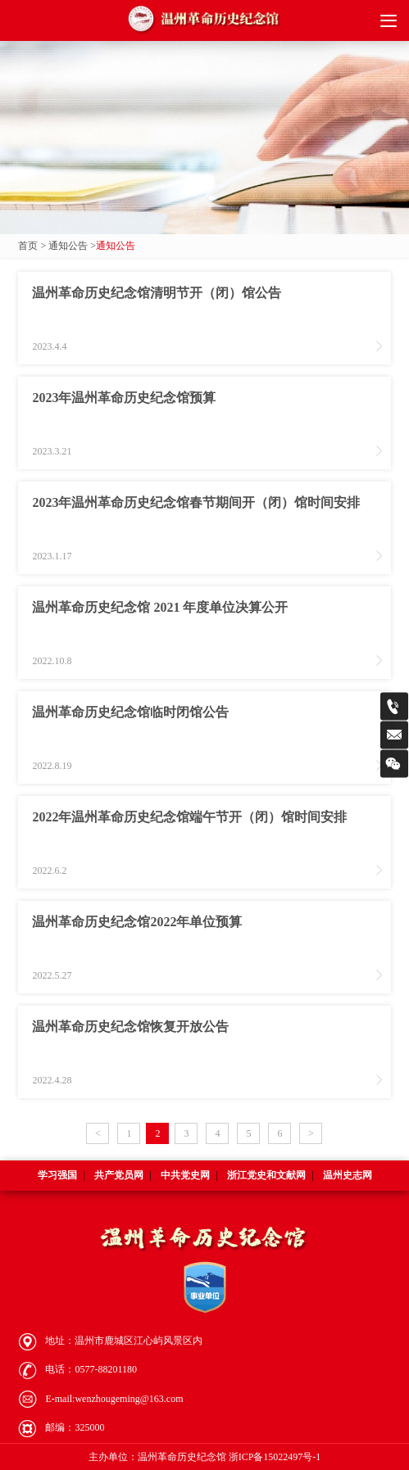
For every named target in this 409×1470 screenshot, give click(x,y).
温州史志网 (347, 1175)
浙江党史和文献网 (266, 1175)
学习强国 (57, 1175)
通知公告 (68, 245)
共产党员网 (118, 1175)
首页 (28, 245)
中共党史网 (185, 1175)
